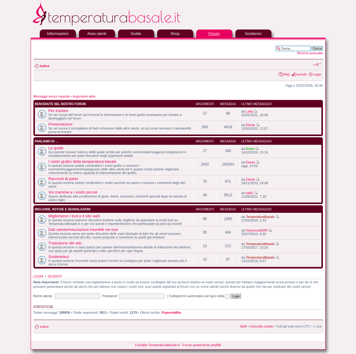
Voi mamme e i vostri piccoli (73, 192)
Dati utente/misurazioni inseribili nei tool (83, 229)
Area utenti (96, 33)
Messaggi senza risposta (51, 96)
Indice (45, 66)
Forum (214, 33)
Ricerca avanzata (310, 53)
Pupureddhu (171, 312)
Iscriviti (301, 74)
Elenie (250, 125)
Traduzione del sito (65, 243)
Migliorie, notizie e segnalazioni (63, 209)
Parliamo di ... (46, 141)
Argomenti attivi (84, 96)
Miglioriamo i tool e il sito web (74, 216)
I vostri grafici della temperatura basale (82, 161)
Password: (110, 296)
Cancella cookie (261, 326)
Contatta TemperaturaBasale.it (157, 345)
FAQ (286, 74)
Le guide (56, 148)
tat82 (249, 193)
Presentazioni (60, 124)
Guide (136, 33)
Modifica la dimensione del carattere (317, 64)
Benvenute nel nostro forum (60, 104)
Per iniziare (58, 110)
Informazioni (57, 33)
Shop (174, 33)
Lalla (249, 111)
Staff (243, 326)
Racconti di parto (63, 178)
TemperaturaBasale (260, 217)
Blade (250, 149)
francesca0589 (257, 230)
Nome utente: (43, 296)
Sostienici (253, 33)
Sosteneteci (58, 256)
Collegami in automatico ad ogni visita (199, 296)
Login (317, 74)
